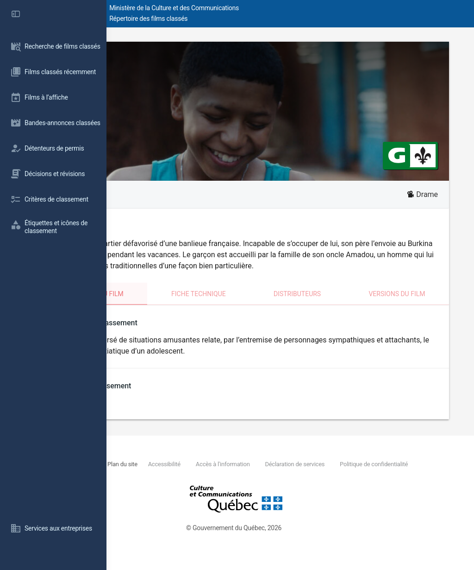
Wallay (151, 58)
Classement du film (171, 305)
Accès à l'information (315, 475)
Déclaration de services (388, 475)
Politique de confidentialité (196, 485)
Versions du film (414, 305)
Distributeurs (336, 305)
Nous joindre (174, 475)
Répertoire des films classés (247, 18)
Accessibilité (255, 475)
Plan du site (213, 475)
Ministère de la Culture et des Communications (273, 8)
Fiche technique (258, 305)
